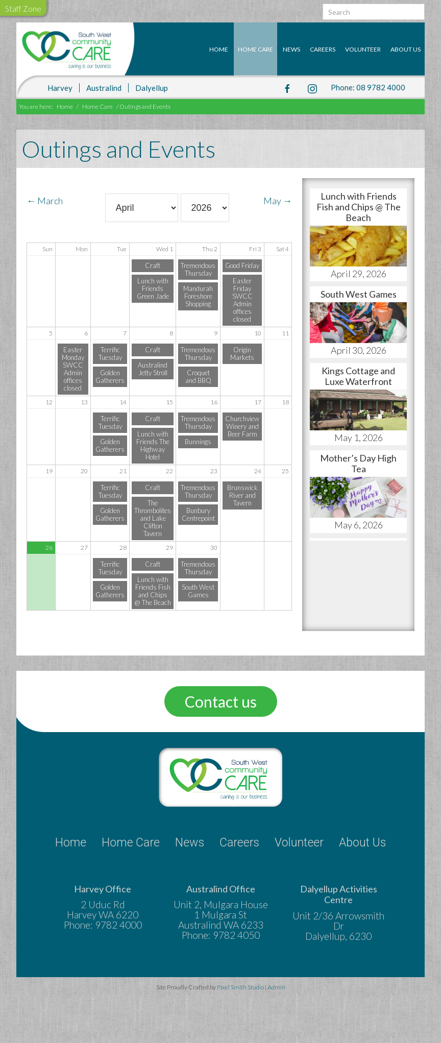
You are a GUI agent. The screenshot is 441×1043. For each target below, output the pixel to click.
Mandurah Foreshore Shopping (198, 296)
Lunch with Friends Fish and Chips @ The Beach (152, 591)
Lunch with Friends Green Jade (153, 288)
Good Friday (242, 265)
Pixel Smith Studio (241, 987)
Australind (103, 87)
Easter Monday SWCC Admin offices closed (73, 369)
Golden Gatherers (110, 376)
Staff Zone (23, 8)
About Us (405, 49)
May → (277, 200)
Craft (152, 265)
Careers (322, 49)
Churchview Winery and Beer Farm (242, 426)
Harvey (59, 87)
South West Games (198, 591)
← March (45, 200)
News (291, 49)
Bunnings (198, 442)
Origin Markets (242, 353)
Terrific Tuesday (110, 353)
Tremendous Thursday (198, 269)
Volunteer (363, 49)
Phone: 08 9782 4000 (368, 87)
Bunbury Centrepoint (198, 514)
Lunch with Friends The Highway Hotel (152, 445)
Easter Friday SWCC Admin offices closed (242, 300)
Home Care (255, 49)
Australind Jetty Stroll (152, 369)
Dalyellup (151, 87)
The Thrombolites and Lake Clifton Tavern (152, 518)
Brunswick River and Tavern (242, 495)
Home (218, 49)
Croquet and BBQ (198, 376)
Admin (276, 987)
